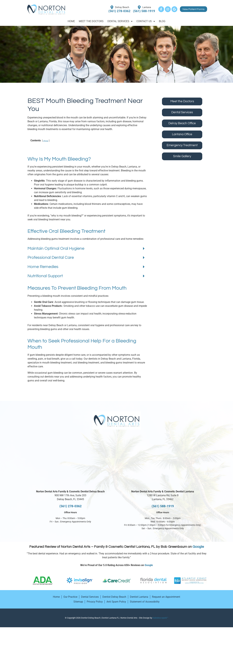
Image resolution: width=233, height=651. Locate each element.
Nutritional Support (45, 283)
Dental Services (120, 21)
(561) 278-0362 (70, 514)
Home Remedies (43, 274)
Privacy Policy (95, 609)
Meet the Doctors (91, 21)
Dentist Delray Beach (114, 604)
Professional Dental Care (51, 265)
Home (71, 21)
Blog (162, 21)
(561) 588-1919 (163, 514)
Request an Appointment (166, 604)
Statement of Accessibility (145, 609)
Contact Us (145, 21)
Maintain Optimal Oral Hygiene (56, 256)
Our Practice (70, 604)
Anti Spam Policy (116, 609)
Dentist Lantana (139, 604)
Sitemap (78, 609)
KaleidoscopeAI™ (160, 625)
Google (198, 554)
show (45, 148)
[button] (86, 256)
